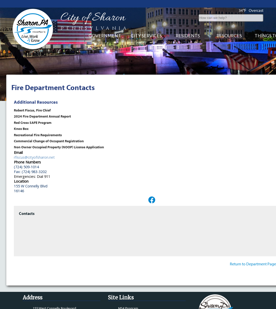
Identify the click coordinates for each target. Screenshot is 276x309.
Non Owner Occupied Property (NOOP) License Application (59, 147)
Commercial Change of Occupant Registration (49, 140)
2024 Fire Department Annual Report (42, 116)
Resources (229, 35)
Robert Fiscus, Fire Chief (32, 110)
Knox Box (21, 128)
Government (105, 35)
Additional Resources (36, 102)
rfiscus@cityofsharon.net (34, 157)
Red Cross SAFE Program (32, 122)
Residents (188, 35)
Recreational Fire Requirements (38, 134)
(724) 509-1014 (26, 166)
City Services (146, 35)
